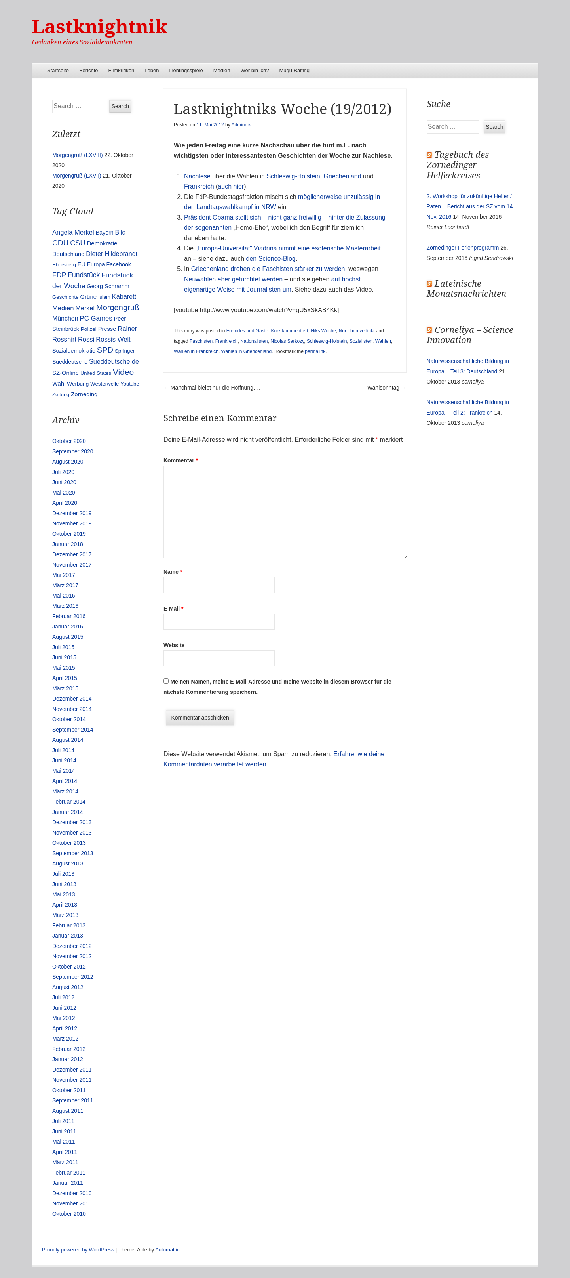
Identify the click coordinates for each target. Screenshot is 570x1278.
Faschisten (201, 341)
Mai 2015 (63, 668)
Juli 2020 (63, 472)
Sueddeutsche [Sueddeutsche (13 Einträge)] (69, 362)
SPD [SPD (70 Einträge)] (105, 350)
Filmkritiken (121, 70)
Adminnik (241, 125)
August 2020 (68, 461)
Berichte (88, 70)
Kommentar (180, 460)
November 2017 (72, 565)
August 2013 (68, 863)
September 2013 (72, 853)
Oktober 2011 (69, 1090)
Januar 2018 (67, 544)
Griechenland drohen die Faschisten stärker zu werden (268, 269)
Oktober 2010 (69, 1214)
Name (172, 572)
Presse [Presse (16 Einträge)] (107, 329)
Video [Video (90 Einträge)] (123, 371)
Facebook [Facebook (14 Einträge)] (118, 264)
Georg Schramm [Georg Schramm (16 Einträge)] (108, 286)
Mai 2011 (63, 1142)
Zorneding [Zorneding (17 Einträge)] (84, 394)
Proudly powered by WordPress (78, 1250)
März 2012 (65, 1038)
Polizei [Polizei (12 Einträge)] (89, 329)
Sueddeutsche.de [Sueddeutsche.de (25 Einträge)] (114, 361)
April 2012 (64, 1028)
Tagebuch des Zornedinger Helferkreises (458, 165)
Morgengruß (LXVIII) (77, 155)
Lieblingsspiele (186, 70)
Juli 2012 (63, 997)
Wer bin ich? (254, 70)
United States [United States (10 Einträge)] (95, 373)
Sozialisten (361, 341)
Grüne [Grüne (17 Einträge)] (88, 297)
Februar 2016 (69, 616)
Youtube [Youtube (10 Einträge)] (129, 384)
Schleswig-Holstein (293, 176)
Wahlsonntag (387, 387)
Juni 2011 (64, 1131)
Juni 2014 (64, 760)
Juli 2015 (63, 647)
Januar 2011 (67, 1183)
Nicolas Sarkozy (287, 341)
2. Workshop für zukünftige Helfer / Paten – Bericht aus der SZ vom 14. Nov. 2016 (471, 206)
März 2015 (65, 688)
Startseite (58, 70)
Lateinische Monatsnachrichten (466, 289)
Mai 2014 (63, 771)
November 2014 (72, 709)
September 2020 (72, 451)
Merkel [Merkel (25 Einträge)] (85, 307)
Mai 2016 (63, 595)
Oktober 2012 (69, 966)
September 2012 (72, 977)
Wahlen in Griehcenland (246, 351)
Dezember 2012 (72, 946)
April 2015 (64, 678)
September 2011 (72, 1100)
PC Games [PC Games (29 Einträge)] (96, 318)
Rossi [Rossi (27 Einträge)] (86, 339)
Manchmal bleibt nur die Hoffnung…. (211, 387)
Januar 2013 (67, 935)
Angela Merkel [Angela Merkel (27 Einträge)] (73, 232)
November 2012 (72, 956)
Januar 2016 (67, 626)
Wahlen (383, 341)
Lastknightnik (99, 26)
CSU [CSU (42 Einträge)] (77, 243)
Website (173, 645)
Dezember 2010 (72, 1193)
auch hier (231, 186)
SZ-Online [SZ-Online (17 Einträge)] (65, 373)
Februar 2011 (69, 1172)
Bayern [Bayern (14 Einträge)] (105, 232)
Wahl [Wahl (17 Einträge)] (58, 383)
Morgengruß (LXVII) (76, 175)
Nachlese (198, 176)
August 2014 (68, 740)
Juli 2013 (63, 874)
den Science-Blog (271, 258)
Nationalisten (254, 341)
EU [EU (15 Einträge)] (82, 264)
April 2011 (64, 1152)
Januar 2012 (67, 1059)
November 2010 (72, 1203)
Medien (221, 70)
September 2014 (72, 729)
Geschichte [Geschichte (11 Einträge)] (65, 297)
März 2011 (65, 1162)
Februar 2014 (69, 802)
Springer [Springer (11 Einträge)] (125, 351)
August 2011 (68, 1111)
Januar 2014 (67, 812)
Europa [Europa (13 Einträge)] (96, 264)
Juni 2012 (64, 1008)
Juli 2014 (63, 750)
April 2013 (64, 905)
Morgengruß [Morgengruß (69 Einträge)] (117, 307)
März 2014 (65, 791)
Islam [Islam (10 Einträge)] (104, 297)
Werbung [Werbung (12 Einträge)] (78, 384)
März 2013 (65, 915)
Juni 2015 (64, 657)
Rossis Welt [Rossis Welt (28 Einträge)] (113, 339)
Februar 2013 (69, 925)
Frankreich (199, 186)
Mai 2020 (63, 492)
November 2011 (72, 1080)
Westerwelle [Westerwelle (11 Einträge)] (104, 384)
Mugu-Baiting (294, 70)
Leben (151, 70)
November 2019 (72, 523)
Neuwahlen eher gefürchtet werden (233, 279)
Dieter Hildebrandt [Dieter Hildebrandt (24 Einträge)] (111, 253)
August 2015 (68, 637)
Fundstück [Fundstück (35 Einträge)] (84, 275)
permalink (315, 351)
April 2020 (64, 503)
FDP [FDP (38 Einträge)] (59, 275)
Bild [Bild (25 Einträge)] (120, 232)
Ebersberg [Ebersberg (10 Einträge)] (64, 264)
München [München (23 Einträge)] (65, 318)
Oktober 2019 (69, 534)
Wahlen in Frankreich (196, 351)
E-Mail (173, 609)
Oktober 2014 (69, 719)
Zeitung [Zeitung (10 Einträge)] (60, 394)
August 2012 (68, 987)
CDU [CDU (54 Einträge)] (60, 243)
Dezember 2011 (72, 1069)
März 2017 (65, 585)
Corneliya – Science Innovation (470, 335)
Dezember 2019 (72, 513)
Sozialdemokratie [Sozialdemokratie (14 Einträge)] (73, 351)
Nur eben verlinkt (357, 331)
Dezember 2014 (72, 698)
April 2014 (64, 781)
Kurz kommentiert (289, 331)
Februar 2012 (69, 1049)
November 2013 (72, 832)
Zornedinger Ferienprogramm (463, 248)
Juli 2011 (63, 1121)
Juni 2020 (64, 482)
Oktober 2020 (69, 441)
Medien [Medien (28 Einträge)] (63, 308)
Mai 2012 (63, 1018)
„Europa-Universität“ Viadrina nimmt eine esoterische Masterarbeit (287, 248)
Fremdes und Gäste (247, 331)
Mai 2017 (63, 575)
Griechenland (342, 176)
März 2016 (65, 606)
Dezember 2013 (72, 822)
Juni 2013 (64, 884)
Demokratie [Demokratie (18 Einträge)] (102, 243)
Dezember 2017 (72, 554)
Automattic (167, 1250)
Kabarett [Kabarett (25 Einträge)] (124, 296)
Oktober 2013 (69, 843)
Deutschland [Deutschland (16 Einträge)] (68, 254)
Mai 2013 (63, 894)
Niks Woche (323, 331)
